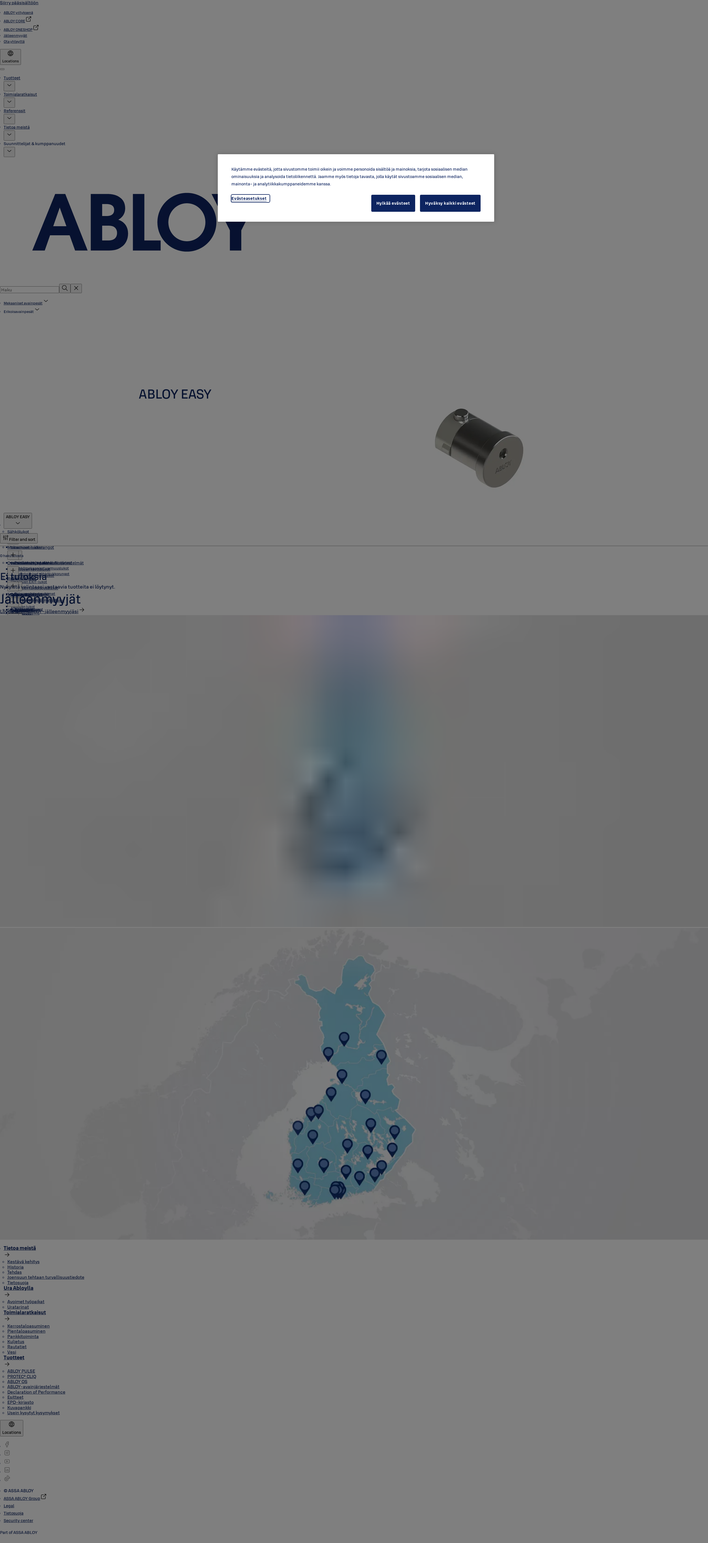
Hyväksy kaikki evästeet (450, 203)
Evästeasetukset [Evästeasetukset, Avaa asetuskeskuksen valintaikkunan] (248, 198)
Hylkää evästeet (393, 203)
